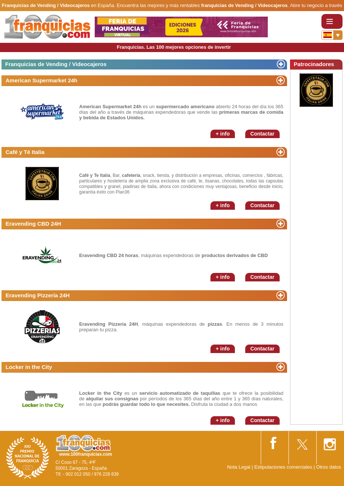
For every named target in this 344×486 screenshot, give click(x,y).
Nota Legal (238, 467)
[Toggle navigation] (332, 21)
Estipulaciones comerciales (283, 467)
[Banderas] (332, 35)
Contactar (262, 134)
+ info (223, 134)
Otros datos (328, 467)
